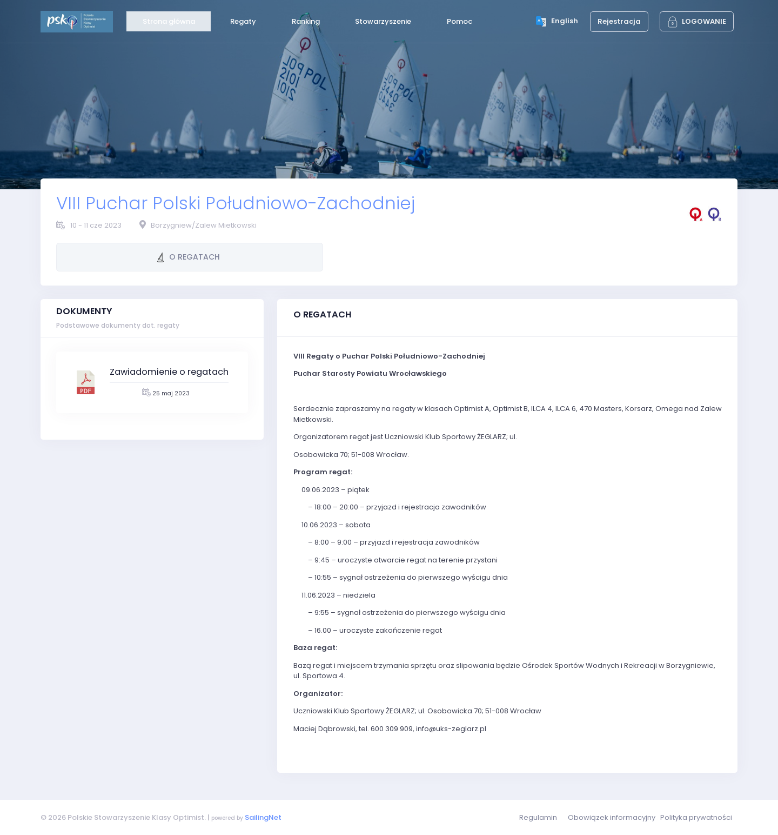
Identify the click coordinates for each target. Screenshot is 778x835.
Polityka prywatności (696, 817)
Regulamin (538, 817)
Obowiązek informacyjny (611, 817)
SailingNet (263, 817)
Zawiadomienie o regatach (169, 372)
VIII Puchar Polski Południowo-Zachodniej (235, 203)
